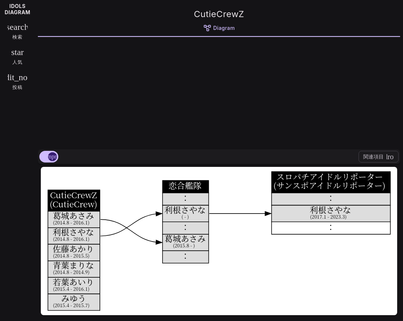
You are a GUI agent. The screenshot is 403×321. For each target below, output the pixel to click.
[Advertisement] (219, 92)
